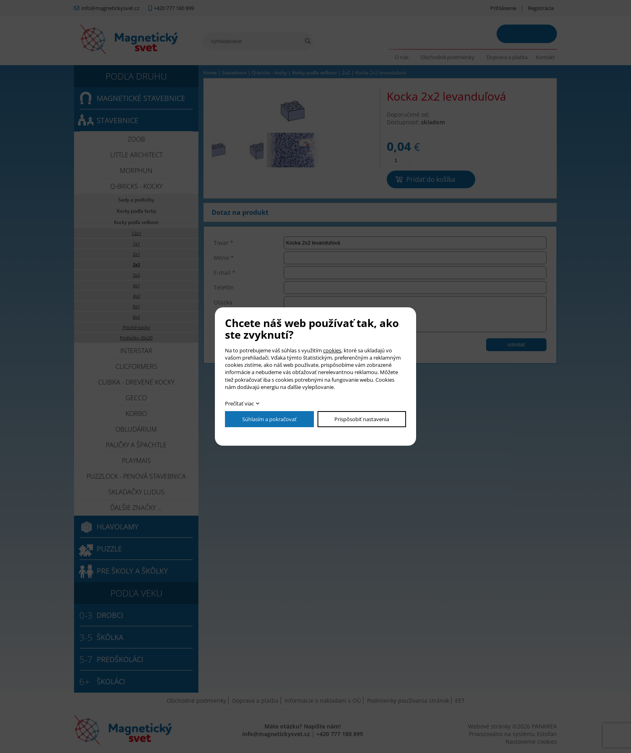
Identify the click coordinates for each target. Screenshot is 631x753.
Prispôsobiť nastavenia (361, 419)
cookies (332, 350)
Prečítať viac (239, 403)
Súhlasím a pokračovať (269, 419)
